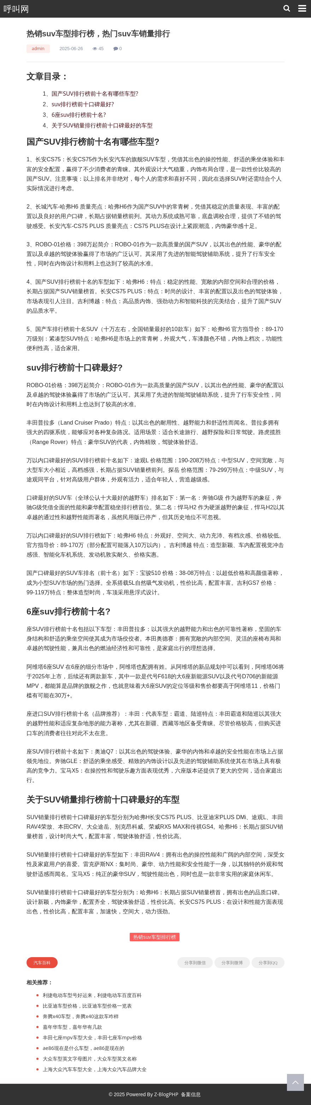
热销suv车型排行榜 (154, 936)
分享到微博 (232, 962)
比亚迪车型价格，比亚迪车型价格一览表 (87, 1005)
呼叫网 (16, 9)
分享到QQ (268, 962)
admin (38, 49)
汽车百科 (42, 963)
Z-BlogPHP (166, 1094)
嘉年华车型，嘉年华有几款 (72, 1026)
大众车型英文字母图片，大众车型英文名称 (90, 1058)
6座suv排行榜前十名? (79, 115)
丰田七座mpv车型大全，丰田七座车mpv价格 (92, 1037)
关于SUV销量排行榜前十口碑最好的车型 (102, 125)
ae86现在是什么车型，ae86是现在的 (83, 1048)
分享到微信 (195, 962)
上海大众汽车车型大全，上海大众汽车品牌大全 (95, 1069)
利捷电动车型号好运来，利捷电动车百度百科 (92, 995)
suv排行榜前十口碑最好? (83, 104)
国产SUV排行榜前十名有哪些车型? (95, 93)
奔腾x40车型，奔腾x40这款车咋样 (81, 1016)
